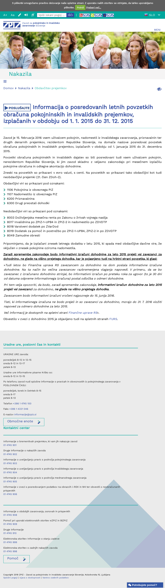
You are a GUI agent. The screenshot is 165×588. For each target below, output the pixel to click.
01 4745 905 (10, 481)
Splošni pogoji (10, 577)
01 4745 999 (10, 542)
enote (20, 421)
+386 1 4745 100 (22, 403)
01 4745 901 (9, 445)
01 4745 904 (10, 472)
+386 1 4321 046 (18, 408)
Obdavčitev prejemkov (51, 88)
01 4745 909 (10, 524)
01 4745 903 (10, 463)
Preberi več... (93, 7)
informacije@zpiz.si (25, 414)
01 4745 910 (9, 533)
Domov (8, 88)
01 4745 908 (10, 515)
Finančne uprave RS (82, 312)
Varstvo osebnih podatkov (55, 577)
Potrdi (80, 7)
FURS (113, 319)
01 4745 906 (10, 494)
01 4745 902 (10, 454)
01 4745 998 (10, 551)
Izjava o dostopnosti (30, 577)
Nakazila (20, 74)
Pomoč (12, 558)
